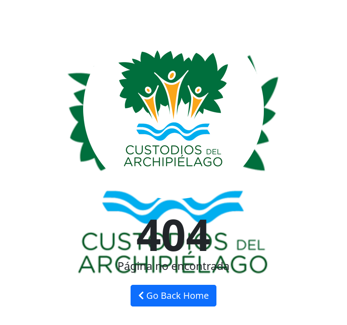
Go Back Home (173, 295)
